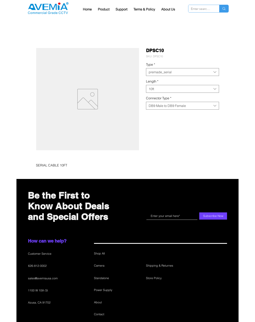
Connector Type (158, 98)
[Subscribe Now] (213, 216)
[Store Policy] (160, 278)
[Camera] (108, 266)
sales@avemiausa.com (43, 278)
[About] (108, 302)
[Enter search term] (201, 9)
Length (152, 81)
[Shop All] (108, 254)
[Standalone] (108, 278)
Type (150, 64)
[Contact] (108, 314)
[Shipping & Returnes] (160, 266)
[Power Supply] (108, 290)
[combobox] (182, 72)
